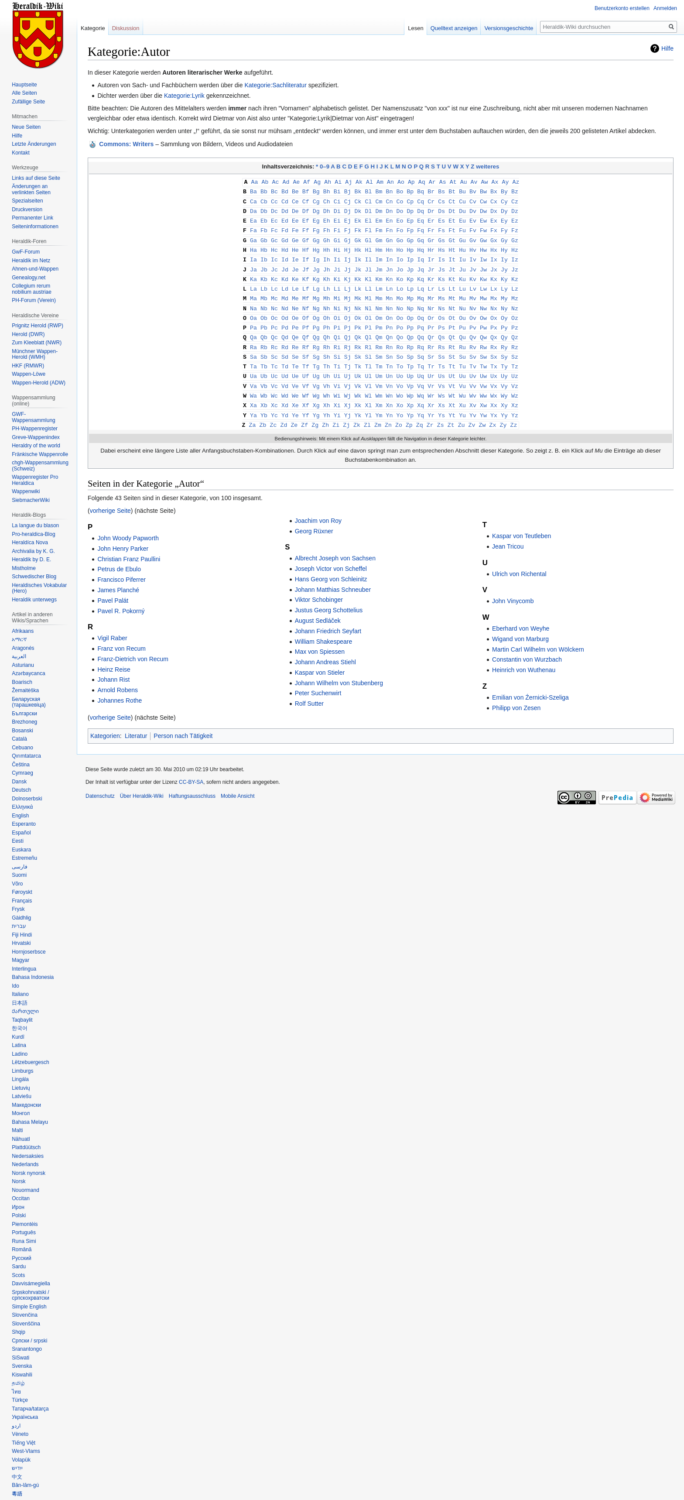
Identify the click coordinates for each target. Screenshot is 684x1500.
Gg (316, 237)
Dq (420, 209)
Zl (367, 414)
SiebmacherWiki (31, 500)
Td (284, 358)
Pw (483, 321)
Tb (263, 358)
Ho (399, 247)
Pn (389, 321)
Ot (451, 312)
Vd (284, 377)
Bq (420, 191)
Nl (368, 302)
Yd (284, 404)
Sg (316, 349)
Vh (326, 377)
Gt (451, 237)
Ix (493, 256)
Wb (263, 386)
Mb (263, 293)
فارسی (19, 867)
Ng (316, 302)
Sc (274, 349)
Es (441, 219)
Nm (379, 302)
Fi (337, 228)
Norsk (18, 1181)
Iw (483, 256)
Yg (316, 404)
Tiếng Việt (23, 1443)
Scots (18, 1275)
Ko (399, 274)
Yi (337, 404)
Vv (472, 377)
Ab (265, 181)
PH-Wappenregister (35, 429)
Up (410, 367)
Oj (347, 312)
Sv (472, 349)
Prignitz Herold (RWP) (37, 326)
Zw (482, 414)
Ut (451, 367)
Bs (441, 191)
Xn (389, 395)
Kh (326, 274)
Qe (295, 330)
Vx (493, 377)
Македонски (26, 1105)
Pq (420, 321)
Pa (253, 321)
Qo (399, 330)
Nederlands (25, 1164)
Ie (295, 256)
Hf (305, 247)
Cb (263, 200)
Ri (337, 339)
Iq (420, 256)
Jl (368, 265)
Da (253, 209)
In (389, 256)
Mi (337, 293)
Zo (398, 414)
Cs (441, 200)
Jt (451, 265)
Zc (273, 414)
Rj (347, 339)
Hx (493, 247)
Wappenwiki (26, 491)
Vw (483, 377)
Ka (253, 274)
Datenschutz (100, 785)
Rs (441, 339)
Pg (316, 321)
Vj (347, 377)
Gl (368, 237)
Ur (431, 367)
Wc (274, 386)
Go (399, 237)
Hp (410, 247)
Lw (483, 284)
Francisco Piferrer (121, 568)
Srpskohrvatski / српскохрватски (30, 1295)
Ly (504, 284)
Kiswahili (22, 1375)
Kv (472, 274)
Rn (389, 339)
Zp (409, 414)
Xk (358, 395)
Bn (389, 191)
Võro (17, 884)
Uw (483, 367)
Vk (358, 377)
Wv (472, 386)
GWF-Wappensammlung (33, 417)
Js (441, 265)
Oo (399, 312)
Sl (368, 349)
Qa (253, 330)
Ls (441, 284)
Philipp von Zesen (516, 696)
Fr (431, 228)
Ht (451, 247)
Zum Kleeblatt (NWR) (37, 343)
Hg (316, 247)
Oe (295, 312)
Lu (462, 284)
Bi (337, 191)
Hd (284, 247)
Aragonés (23, 648)
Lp (410, 284)
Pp (410, 321)
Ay (505, 181)
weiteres (487, 166)
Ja (253, 265)
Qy (504, 330)
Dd (284, 209)
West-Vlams (26, 1451)
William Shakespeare (323, 630)
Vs (441, 377)
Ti (337, 358)
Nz (514, 302)
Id (284, 256)
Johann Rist (113, 668)
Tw (483, 358)
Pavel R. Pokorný (120, 599)
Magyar (20, 960)
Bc (274, 191)
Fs (441, 228)
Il (368, 256)
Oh (326, 312)
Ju (462, 265)
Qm (379, 330)
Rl (368, 339)
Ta (253, 358)
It (451, 256)
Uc (274, 367)
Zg (314, 414)
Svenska (22, 1366)
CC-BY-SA (191, 771)
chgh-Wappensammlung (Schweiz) (40, 466)
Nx (493, 302)
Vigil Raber (112, 626)
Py (504, 321)
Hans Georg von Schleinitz (331, 567)
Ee (295, 219)
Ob (263, 312)
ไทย (16, 1392)
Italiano (20, 994)
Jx (493, 265)
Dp (410, 209)
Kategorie (93, 28)
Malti (17, 1130)
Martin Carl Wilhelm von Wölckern (538, 638)
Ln (389, 284)
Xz (514, 395)
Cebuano (22, 748)
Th (326, 358)
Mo (399, 293)
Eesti (18, 841)
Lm (379, 284)
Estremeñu (24, 858)
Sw (483, 349)
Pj (347, 321)
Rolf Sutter (309, 692)
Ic (274, 256)
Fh (326, 228)
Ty (504, 358)
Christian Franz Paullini (128, 547)
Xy (504, 395)
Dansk (19, 782)
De (295, 209)
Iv (472, 256)
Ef (305, 219)
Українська (25, 1417)
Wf (305, 386)
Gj (347, 237)
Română (21, 1249)
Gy (504, 237)
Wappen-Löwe (28, 374)
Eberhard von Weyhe (520, 617)
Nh (326, 302)
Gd (284, 237)
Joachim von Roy (318, 509)
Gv (472, 237)
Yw (483, 404)
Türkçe (20, 1400)
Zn (388, 414)
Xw (483, 395)
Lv (472, 284)
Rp (410, 339)
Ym (379, 404)
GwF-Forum (26, 252)
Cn (389, 200)
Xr (431, 395)
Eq (420, 219)
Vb (263, 377)
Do (399, 209)
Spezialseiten (27, 201)
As (442, 181)
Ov (472, 312)
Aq (421, 181)
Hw (483, 247)
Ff (305, 228)
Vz (514, 377)
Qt (451, 330)
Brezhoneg (24, 722)
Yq (420, 404)
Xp (410, 395)
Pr (431, 321)
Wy (504, 386)
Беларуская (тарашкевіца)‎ (29, 702)
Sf (305, 349)
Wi (337, 386)
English (20, 816)
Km (379, 274)
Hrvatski (21, 943)
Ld (284, 284)
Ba (253, 191)
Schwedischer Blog (34, 576)
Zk (356, 414)
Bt (451, 191)
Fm (379, 228)
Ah (327, 181)
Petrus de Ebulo (119, 557)
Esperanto (24, 824)
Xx (493, 395)
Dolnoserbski (27, 799)
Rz (514, 339)
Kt (451, 274)
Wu (462, 386)
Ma (253, 293)
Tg (316, 358)
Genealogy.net (28, 278)
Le (295, 284)
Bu (462, 191)
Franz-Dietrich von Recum (132, 647)
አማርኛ (19, 639)
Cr (431, 200)
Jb (263, 265)
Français (22, 901)
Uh (326, 367)
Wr (431, 386)
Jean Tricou (507, 535)
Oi (337, 312)
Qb (263, 330)
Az (515, 181)
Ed (284, 219)
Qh (326, 330)
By (504, 191)
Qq (420, 330)
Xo (399, 395)
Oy (504, 312)
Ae (296, 181)
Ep (410, 219)
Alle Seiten (24, 93)
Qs (441, 330)
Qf (305, 330)
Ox (493, 312)
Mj (347, 293)
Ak (359, 181)
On (389, 312)
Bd (284, 191)
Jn (389, 265)
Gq (420, 237)
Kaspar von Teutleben (521, 524)
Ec (274, 219)
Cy (504, 200)
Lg (316, 284)
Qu (462, 330)
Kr (431, 274)
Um (379, 367)
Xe (295, 395)
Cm (379, 200)
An (390, 181)
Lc (274, 284)
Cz (514, 200)
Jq (420, 265)
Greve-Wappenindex (36, 437)
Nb (263, 302)
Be (295, 191)
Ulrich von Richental (519, 562)
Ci (337, 200)
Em (379, 219)
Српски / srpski (29, 1341)
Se (295, 349)
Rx (493, 339)
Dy (504, 209)
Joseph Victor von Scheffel (331, 557)
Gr (431, 237)
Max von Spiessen (320, 640)
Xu (462, 395)
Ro (399, 339)
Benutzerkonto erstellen (622, 8)
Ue (295, 367)
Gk (358, 237)
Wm (379, 386)
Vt (451, 377)
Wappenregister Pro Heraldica (35, 480)
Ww (483, 386)
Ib (263, 256)
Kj (347, 274)
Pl (368, 321)
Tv (472, 358)
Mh (326, 293)
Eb (263, 219)
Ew (483, 219)
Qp (410, 330)
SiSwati (20, 1358)
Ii (337, 256)
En (389, 219)
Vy (504, 377)
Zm (377, 414)
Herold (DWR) (28, 334)
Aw (484, 181)
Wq (420, 386)
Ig (316, 256)
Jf (305, 265)
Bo (399, 191)
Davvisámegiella (31, 1283)
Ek (358, 219)
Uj (347, 367)
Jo (399, 265)
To (399, 358)
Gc (274, 237)
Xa (253, 395)
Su (462, 349)
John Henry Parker (122, 537)
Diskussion (126, 28)
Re (295, 339)
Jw (483, 265)
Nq (420, 302)
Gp (410, 237)
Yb (263, 404)
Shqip (18, 1332)
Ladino (19, 1054)
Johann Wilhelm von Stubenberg (339, 671)
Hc (274, 247)
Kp (410, 274)
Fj (347, 228)
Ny (504, 302)
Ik (358, 256)
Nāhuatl (21, 1139)
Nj (347, 302)
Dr (431, 209)
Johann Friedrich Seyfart (328, 619)
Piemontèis (25, 1224)
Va (253, 377)
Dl (368, 209)
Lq (420, 284)
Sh (326, 349)
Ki (337, 274)
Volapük (21, 1460)
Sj (347, 349)
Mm (379, 293)
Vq (420, 377)
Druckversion (27, 209)
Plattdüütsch (26, 1147)
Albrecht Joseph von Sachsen (335, 546)
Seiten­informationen (35, 226)
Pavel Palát (112, 589)
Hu (462, 247)
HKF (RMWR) (28, 366)
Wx (493, 386)
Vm (379, 377)
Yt (451, 404)
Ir (431, 256)
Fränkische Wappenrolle (40, 454)
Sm (379, 349)
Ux (493, 367)
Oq (420, 312)
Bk (358, 191)
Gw (483, 237)
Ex (493, 219)
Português (24, 1232)
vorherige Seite (110, 499)
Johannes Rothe (119, 689)
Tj (347, 358)
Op (410, 312)
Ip (410, 256)
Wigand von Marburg (520, 627)
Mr (431, 293)
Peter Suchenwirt (318, 681)
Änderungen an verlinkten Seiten (31, 189)
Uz (514, 367)
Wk (358, 386)
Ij (347, 256)
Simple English (29, 1307)
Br (431, 191)
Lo (399, 284)
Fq (420, 228)
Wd (284, 386)
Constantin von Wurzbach (527, 648)
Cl (368, 200)
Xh (326, 395)
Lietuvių (21, 1088)
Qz (514, 330)
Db (263, 209)
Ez (514, 219)
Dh (326, 209)
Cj (347, 200)
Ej (347, 219)
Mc (274, 293)
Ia (253, 256)
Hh (326, 247)
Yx (493, 404)
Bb (263, 191)
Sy (504, 349)
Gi (337, 237)
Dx (493, 209)
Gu (462, 237)
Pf (305, 321)
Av (474, 181)
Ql (368, 330)
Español (21, 833)
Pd (284, 321)
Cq (420, 200)
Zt (451, 414)
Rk (358, 339)
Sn (389, 349)
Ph (326, 321)
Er (431, 219)
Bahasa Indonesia (33, 977)
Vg (316, 377)
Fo (399, 228)
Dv (472, 209)
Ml (368, 293)
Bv (472, 191)
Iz (514, 256)
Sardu (19, 1266)
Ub (263, 367)
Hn (389, 247)
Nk (358, 302)
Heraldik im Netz (31, 260)
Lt (451, 284)
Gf (305, 237)
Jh (326, 265)
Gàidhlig (21, 918)
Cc (274, 200)
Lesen (415, 28)
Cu (462, 200)
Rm (379, 339)
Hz (514, 247)
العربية (19, 656)
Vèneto (20, 1434)
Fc (274, 228)
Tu (462, 358)
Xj (347, 395)
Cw (483, 200)
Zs (440, 414)
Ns (441, 302)
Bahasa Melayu (30, 1122)
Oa (253, 312)
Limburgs (22, 1071)
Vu (462, 377)
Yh (326, 404)
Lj (347, 284)
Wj (347, 386)
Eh (326, 219)
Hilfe (667, 48)
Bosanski (22, 731)
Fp (410, 228)
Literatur (136, 724)
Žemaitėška (25, 690)
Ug (316, 367)
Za (252, 414)
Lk (358, 284)
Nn (389, 302)
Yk (358, 404)
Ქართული (25, 1011)
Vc (274, 377)
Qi (337, 330)
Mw (483, 293)
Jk (358, 265)
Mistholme (24, 568)
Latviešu (21, 1096)
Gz (514, 237)
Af (306, 181)
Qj (347, 330)
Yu (462, 404)
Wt (451, 386)
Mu (462, 293)
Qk (358, 330)
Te (295, 358)
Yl (368, 404)
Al (369, 181)
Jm (379, 265)
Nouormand (25, 1190)
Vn (389, 377)
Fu (462, 228)
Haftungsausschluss (192, 785)
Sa (253, 349)
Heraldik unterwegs (34, 600)
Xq (420, 395)
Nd (284, 302)
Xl (368, 395)
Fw (483, 228)
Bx (493, 191)
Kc (274, 274)
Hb (263, 247)
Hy (504, 247)
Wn (389, 386)
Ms (441, 293)
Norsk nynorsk (28, 1173)
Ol (368, 312)
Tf (305, 358)
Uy (504, 367)
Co (399, 200)
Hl (368, 247)
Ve (295, 377)
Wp (410, 386)
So (399, 349)
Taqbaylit (22, 1020)
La (253, 284)
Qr (431, 330)
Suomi (19, 875)
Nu (462, 302)
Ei (337, 219)
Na (253, 302)
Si (337, 349)
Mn (389, 293)
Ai (338, 181)
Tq (420, 358)
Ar (432, 181)
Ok (358, 312)
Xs (441, 395)
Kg (316, 274)
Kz (514, 274)
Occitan (21, 1198)
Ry (504, 339)
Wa (253, 386)
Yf (305, 404)
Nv (472, 302)
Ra (253, 339)
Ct (451, 200)
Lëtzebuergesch (30, 1062)
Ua (253, 367)
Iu (462, 256)
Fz (514, 228)
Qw (483, 330)
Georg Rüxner (314, 519)
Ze (294, 414)
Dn (389, 209)
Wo (399, 386)
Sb (263, 349)
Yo (399, 404)
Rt (451, 339)
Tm (379, 358)
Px (493, 321)
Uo (399, 367)
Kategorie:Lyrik (184, 95)
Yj (347, 404)
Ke (295, 274)
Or (431, 312)
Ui (337, 367)
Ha (253, 247)
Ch (326, 200)
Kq (420, 274)
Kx (493, 274)
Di (337, 209)
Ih (326, 256)
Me (295, 293)
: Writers (126, 144)
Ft (451, 228)
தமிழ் (18, 1383)
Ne (295, 302)
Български (24, 714)
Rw (483, 339)
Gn (389, 237)
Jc (274, 265)
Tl (368, 358)
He (295, 247)
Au (463, 181)
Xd (284, 395)
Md (284, 293)
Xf (305, 395)
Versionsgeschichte (508, 28)
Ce (295, 200)
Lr (431, 284)
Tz (514, 358)
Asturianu (23, 665)
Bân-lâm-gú (25, 1485)
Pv (472, 321)
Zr (430, 414)
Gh (326, 237)
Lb (263, 284)
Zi (335, 414)
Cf (305, 200)
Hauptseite (24, 85)
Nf (305, 302)
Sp (410, 349)
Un (389, 367)
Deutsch (21, 790)
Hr (431, 247)
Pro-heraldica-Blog (33, 534)
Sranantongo (27, 1349)
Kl (368, 274)
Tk (358, 358)
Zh (325, 414)
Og (316, 312)
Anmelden (665, 8)
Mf (305, 293)
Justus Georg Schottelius (329, 598)
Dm (379, 209)
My (504, 293)
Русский (21, 1258)
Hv (472, 247)
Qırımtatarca (26, 756)
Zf (304, 414)
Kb (263, 274)
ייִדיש (17, 1468)
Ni (337, 302)
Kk (358, 274)
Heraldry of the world (36, 446)
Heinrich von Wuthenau (523, 658)
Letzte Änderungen (34, 144)
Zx (492, 414)
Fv (472, 228)
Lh (326, 284)
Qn (389, 330)
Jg (316, 265)
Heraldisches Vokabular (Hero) (39, 588)
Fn (389, 228)
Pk (358, 321)
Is (441, 256)
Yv (472, 404)
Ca (253, 200)
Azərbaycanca (28, 673)
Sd (284, 349)
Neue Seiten (26, 127)
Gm (379, 237)
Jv (472, 265)
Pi (337, 321)
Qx (493, 330)
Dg (316, 209)
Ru (462, 339)
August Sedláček (318, 609)
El (368, 219)
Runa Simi (24, 1241)
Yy (504, 404)
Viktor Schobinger (319, 588)
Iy (504, 256)
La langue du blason (35, 525)
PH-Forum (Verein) (34, 300)
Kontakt (21, 153)
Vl (368, 377)
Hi (337, 247)
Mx (493, 293)
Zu (461, 414)
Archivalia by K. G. (33, 551)
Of (305, 312)
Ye (295, 404)
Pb (263, 321)
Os (441, 312)
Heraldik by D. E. (31, 559)
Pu (462, 321)
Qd (284, 330)
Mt (451, 293)
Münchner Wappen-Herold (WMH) (35, 354)
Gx (493, 237)
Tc (274, 358)
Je (295, 265)
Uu (462, 367)
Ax (495, 181)
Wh (326, 386)
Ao (400, 181)
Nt (451, 302)
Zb (263, 414)
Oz (514, 312)
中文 (17, 1477)
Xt (451, 395)
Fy (504, 228)
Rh (326, 339)
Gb (263, 237)
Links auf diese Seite (36, 178)
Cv (472, 200)
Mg (316, 293)
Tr (431, 358)
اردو (16, 1426)
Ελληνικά (22, 807)
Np (410, 302)
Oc (274, 312)
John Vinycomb (513, 589)
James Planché (118, 578)
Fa (253, 228)
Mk (358, 293)
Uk (358, 367)
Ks (441, 274)
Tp (410, 358)
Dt (451, 209)
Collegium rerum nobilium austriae (31, 289)
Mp (410, 293)
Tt (451, 358)
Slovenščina (26, 1324)
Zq (419, 414)
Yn (389, 404)
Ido (15, 986)
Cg (316, 200)
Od (284, 312)
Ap (411, 181)
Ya (253, 404)
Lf (305, 284)
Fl (368, 228)
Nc (274, 302)
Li (337, 284)
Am (379, 181)
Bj (347, 191)
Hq (420, 247)
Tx (493, 358)
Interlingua (24, 969)
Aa (254, 181)
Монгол (21, 1113)
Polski (19, 1215)
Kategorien (105, 724)
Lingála (20, 1079)
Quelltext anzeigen (454, 28)
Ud (284, 367)
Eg (316, 219)
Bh (326, 191)
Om (379, 312)
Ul (368, 367)
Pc (274, 321)
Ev (472, 219)
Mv (472, 293)
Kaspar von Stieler (320, 661)
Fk (358, 228)
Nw (483, 302)
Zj (346, 414)
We (295, 386)
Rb (263, 339)
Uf (305, 367)
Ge (295, 237)
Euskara (21, 850)
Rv (472, 339)
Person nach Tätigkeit (183, 724)
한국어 (19, 1028)
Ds (441, 209)
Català (19, 739)
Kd (284, 274)
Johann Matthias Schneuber (333, 578)
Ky (504, 274)
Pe (295, 321)
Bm (379, 191)
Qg (316, 330)
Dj (347, 209)
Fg (316, 228)
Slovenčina (25, 1315)
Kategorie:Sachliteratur (275, 85)
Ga (253, 237)
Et (451, 219)
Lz (514, 284)
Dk (358, 209)
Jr (431, 265)
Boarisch (22, 682)
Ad (285, 181)
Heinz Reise (113, 658)
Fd (284, 228)
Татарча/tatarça (30, 1409)
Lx (493, 284)
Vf (305, 377)
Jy (504, 265)
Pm (379, 321)
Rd (284, 339)
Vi (337, 377)
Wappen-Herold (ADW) (38, 383)
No (399, 302)
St (451, 349)
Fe (295, 228)
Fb (263, 228)
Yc (274, 404)
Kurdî (18, 1037)
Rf (305, 339)
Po (399, 321)
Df (305, 209)
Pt (451, 321)
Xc (274, 395)
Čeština (21, 765)
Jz (514, 265)
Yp (410, 404)
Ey (504, 219)
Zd (283, 414)
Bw (483, 191)
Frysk (18, 909)
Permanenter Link (32, 218)
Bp (410, 191)
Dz (514, 209)
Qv (472, 330)
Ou (462, 312)
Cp (410, 200)
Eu (462, 219)
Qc (274, 330)
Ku (462, 274)
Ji (337, 265)
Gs (441, 237)
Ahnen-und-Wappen (35, 269)
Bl (368, 191)
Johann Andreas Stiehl (325, 650)
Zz (513, 414)
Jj (347, 265)
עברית (19, 926)
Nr (431, 302)
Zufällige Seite (28, 102)
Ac (275, 181)
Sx (493, 349)
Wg (316, 386)
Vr (431, 377)
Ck (358, 200)
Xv (472, 395)
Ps (441, 321)
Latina (19, 1045)
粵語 (17, 1494)
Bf (305, 191)
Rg (316, 339)
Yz (514, 404)
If (305, 256)
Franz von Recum (121, 637)
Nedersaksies (28, 1156)
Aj (348, 181)
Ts (441, 358)
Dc (274, 209)
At (453, 181)
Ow (483, 312)
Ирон (18, 1207)
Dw (483, 209)
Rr (431, 339)
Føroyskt (22, 892)
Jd (284, 265)
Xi (337, 395)
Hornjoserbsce (28, 952)
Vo (399, 377)
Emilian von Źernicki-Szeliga (530, 686)
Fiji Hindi (22, 935)
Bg (316, 191)
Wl (368, 386)
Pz (514, 321)
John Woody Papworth (128, 526)
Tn (389, 358)
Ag (317, 181)
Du (462, 209)
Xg (316, 395)
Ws (441, 386)
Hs (441, 247)
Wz (514, 386)
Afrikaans (23, 631)
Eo (399, 219)
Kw (483, 274)
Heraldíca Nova (30, 542)
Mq (420, 293)
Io (399, 256)
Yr (431, 404)
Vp (410, 377)
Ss (441, 349)
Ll (368, 284)
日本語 (19, 1003)
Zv (472, 414)
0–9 (324, 166)
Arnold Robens (117, 678)
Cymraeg (22, 773)
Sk (358, 349)
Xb (263, 395)
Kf (305, 274)
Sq (420, 349)
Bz (514, 191)
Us (441, 367)
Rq (420, 339)
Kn (389, 274)
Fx (493, 228)
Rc (274, 339)
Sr (431, 349)
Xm (379, 395)
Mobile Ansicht (237, 785)
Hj (347, 247)
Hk (358, 247)
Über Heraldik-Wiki (142, 785)
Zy (502, 414)
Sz (514, 349)
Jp (410, 265)
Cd (284, 200)
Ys (441, 404)
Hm (379, 247)
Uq (420, 367)
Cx (493, 200)
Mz (514, 293)
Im (379, 256)
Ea (253, 219)
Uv (472, 367)
